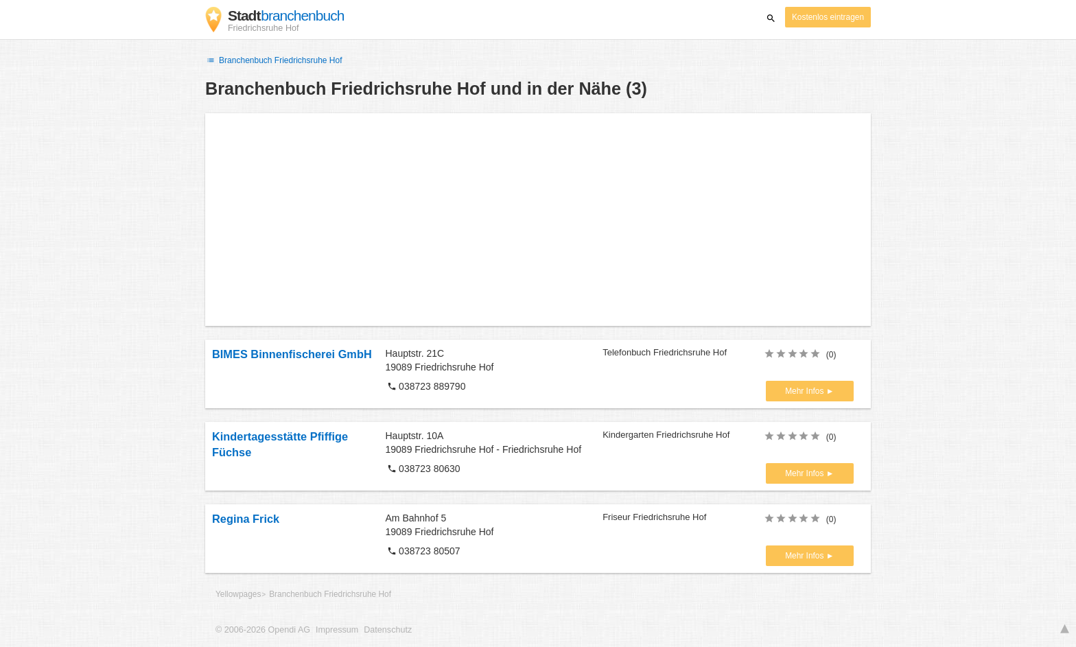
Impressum (337, 630)
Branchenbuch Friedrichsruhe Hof (273, 60)
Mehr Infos (805, 391)
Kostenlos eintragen (828, 17)
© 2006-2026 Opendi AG (262, 630)
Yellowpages (238, 594)
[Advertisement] (538, 219)
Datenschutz (388, 630)
